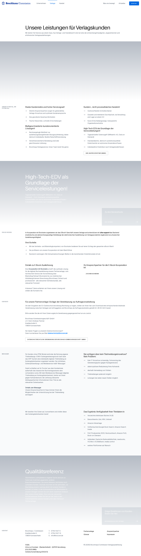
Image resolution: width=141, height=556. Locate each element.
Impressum (111, 534)
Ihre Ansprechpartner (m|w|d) (96, 153)
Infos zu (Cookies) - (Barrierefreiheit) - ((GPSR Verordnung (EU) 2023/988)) (45, 548)
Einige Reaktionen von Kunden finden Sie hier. (121, 516)
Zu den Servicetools (121, 217)
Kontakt (134, 3)
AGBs (27, 545)
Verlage (52, 3)
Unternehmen (41, 3)
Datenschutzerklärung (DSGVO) (36, 552)
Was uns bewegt (109, 3)
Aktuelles (122, 3)
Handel (61, 3)
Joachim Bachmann (92, 273)
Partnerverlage (89, 531)
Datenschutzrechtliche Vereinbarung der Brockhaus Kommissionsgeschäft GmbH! (56, 339)
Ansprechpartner (113, 531)
